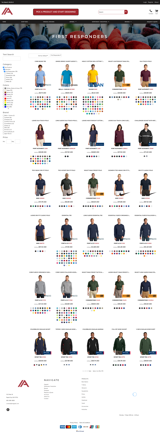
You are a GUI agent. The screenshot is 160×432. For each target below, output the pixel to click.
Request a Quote (48, 392)
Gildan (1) (7, 125)
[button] (73, 22)
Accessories (85, 406)
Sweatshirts (85, 391)
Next (90, 371)
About (156, 2)
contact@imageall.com (12, 403)
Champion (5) (8, 119)
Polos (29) (9, 77)
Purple (8, 94)
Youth (83, 403)
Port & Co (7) (8, 129)
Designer (46, 390)
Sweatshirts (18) (10, 75)
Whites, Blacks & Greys (13, 88)
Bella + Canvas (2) (9, 115)
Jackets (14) (9, 79)
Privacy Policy (74, 422)
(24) (8, 101)
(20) (8, 90)
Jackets (84, 397)
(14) (8, 92)
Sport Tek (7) (7, 133)
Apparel (46, 384)
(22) (8, 103)
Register (150, 2)
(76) (13, 88)
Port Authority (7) (9, 132)
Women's (84, 388)
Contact (46, 398)
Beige (8, 90)
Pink (8, 96)
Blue (8, 107)
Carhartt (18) (7, 117)
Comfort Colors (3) (9, 121)
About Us (46, 396)
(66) (8, 107)
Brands (46, 388)
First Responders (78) (11, 71)
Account (46, 394)
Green (8, 105)
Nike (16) (7, 127)
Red (8, 98)
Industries (7, 69)
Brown (8, 92)
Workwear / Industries (50, 386)
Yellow (8, 102)
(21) (8, 95)
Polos (83, 394)
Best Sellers (85, 382)
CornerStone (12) (9, 123)
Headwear (84, 400)
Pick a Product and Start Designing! (56, 12)
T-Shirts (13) (9, 73)
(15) (8, 97)
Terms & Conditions (84, 422)
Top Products (8, 67)
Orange (9, 100)
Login (145, 2)
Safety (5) (8, 81)
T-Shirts (84, 385)
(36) (8, 105)
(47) (7, 99)
